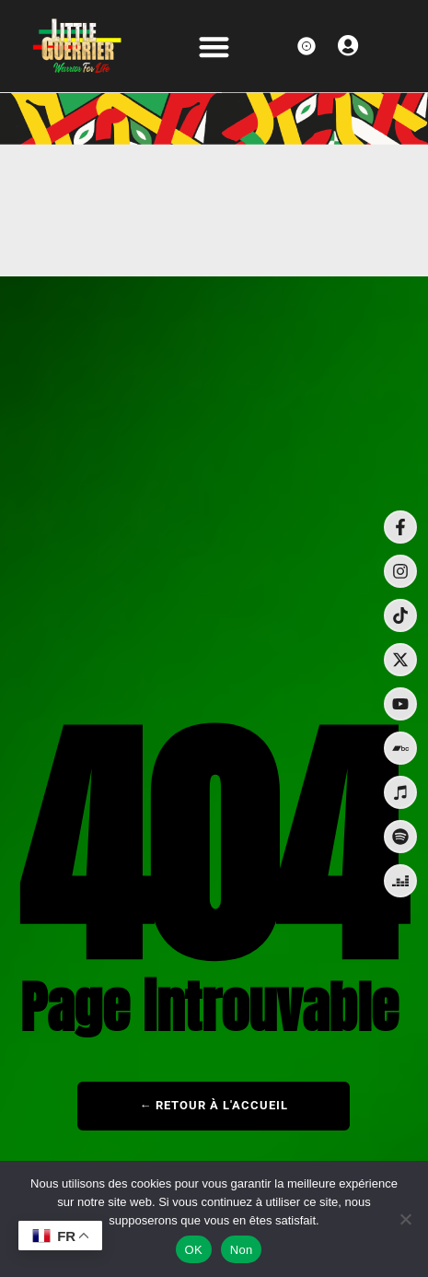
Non (241, 1250)
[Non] (405, 1219)
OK (193, 1250)
